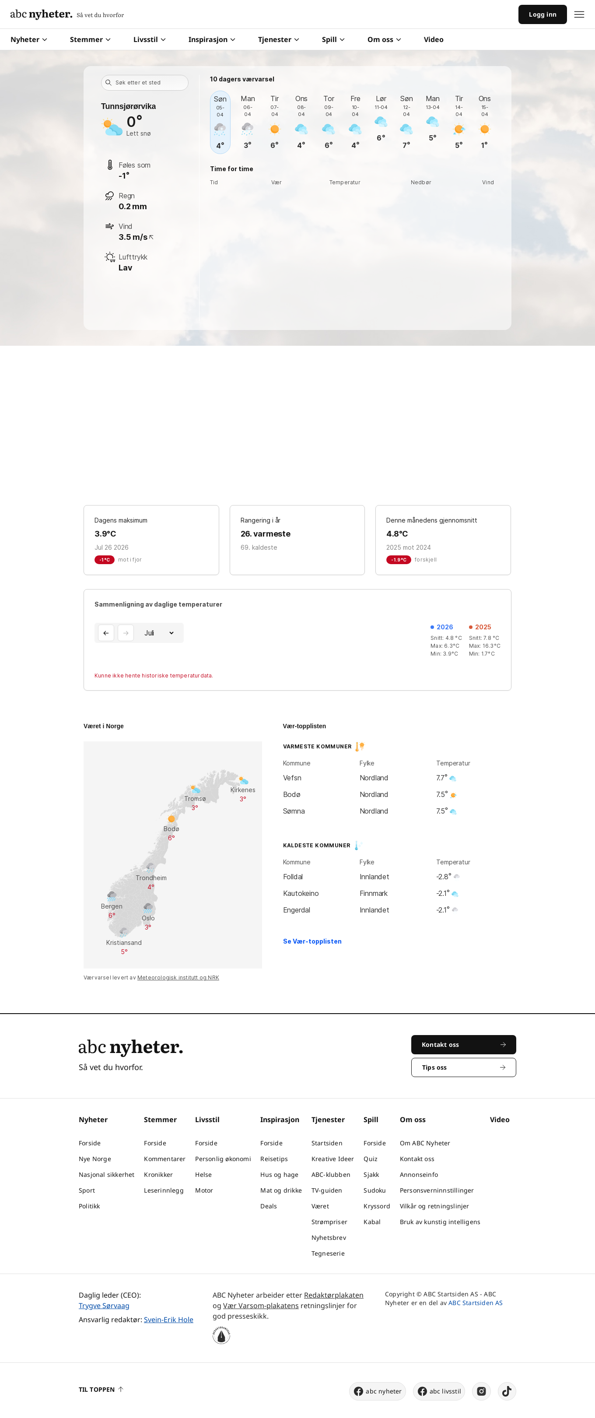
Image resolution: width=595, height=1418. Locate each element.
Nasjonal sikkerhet (107, 1174)
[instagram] (481, 1391)
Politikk (89, 1206)
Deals (268, 1206)
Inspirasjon (212, 39)
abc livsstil (439, 1391)
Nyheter (28, 39)
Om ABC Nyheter (425, 1143)
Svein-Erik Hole (168, 1319)
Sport (87, 1190)
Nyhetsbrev (329, 1237)
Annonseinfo (419, 1174)
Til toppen (101, 1389)
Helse (203, 1174)
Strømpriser (329, 1222)
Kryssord (377, 1206)
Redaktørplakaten (334, 1295)
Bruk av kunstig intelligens (440, 1222)
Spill (333, 39)
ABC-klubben (331, 1174)
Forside (90, 1143)
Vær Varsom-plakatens (261, 1305)
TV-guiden (327, 1190)
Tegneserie (328, 1253)
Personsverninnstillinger (437, 1190)
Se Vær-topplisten (312, 941)
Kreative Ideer (333, 1159)
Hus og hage (279, 1174)
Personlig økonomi (223, 1159)
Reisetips (274, 1159)
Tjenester (278, 39)
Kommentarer (165, 1159)
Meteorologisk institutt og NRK (178, 977)
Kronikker (158, 1174)
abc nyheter (377, 1391)
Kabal (372, 1222)
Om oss (384, 39)
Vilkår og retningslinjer (434, 1206)
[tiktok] (507, 1391)
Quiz (371, 1159)
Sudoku (375, 1190)
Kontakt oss (417, 1159)
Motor (204, 1190)
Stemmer (90, 39)
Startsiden (327, 1143)
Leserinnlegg (163, 1190)
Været (320, 1206)
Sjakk (371, 1174)
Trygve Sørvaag (104, 1305)
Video (434, 39)
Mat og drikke (281, 1190)
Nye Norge (95, 1159)
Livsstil (149, 39)
